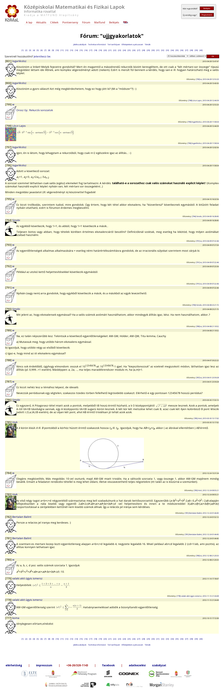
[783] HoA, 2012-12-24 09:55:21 (206, 490)
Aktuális (41, 22)
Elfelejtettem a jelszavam (132, 44)
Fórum (86, 22)
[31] (157, 50)
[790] (8, 309)
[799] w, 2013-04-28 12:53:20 (207, 79)
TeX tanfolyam (114, 44)
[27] (138, 50)
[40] (201, 50)
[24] (124, 50)
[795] (8, 199)
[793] (8, 244)
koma (15, 618)
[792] (8, 266)
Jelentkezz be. (42, 56)
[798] (8, 125)
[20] (105, 50)
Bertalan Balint (21, 516)
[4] (34, 50)
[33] (167, 50)
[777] (8, 618)
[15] (81, 50)
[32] (162, 50)
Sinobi (16, 220)
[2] (26, 50)
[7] (45, 50)
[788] (8, 360)
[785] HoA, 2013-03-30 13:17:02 (206, 418)
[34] (172, 50)
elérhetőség (14, 665)
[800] (8, 83)
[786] (8, 399)
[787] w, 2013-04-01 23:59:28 (207, 377)
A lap (29, 22)
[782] (8, 516)
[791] (8, 287)
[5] (38, 50)
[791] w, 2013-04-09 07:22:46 (207, 241)
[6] (41, 50)
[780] (8, 559)
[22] (114, 50)
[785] (8, 422)
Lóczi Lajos (19, 125)
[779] (8, 578)
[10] (57, 50)
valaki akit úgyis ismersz (27, 578)
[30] (153, 50)
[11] (62, 50)
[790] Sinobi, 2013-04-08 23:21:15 (205, 305)
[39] (196, 50)
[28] (143, 50)
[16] (86, 50)
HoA (14, 422)
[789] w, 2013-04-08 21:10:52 (207, 326)
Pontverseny (70, 22)
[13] (71, 50)
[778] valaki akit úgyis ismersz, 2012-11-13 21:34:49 (197, 596)
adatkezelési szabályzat (147, 665)
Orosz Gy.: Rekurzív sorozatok (34, 110)
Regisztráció (207, 15)
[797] (8, 147)
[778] (8, 599)
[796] (8, 165)
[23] (119, 50)
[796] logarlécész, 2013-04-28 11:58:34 (203, 122)
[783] (8, 494)
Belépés (206, 8)
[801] (8, 61)
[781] (8, 538)
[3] (30, 50)
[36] (181, 50)
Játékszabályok (79, 44)
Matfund (99, 22)
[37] (186, 50)
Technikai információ (97, 44)
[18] (95, 50)
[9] (53, 50)
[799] (8, 104)
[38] (191, 50)
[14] (76, 50)
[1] (22, 50)
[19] (100, 50)
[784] (8, 473)
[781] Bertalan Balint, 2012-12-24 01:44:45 (202, 513)
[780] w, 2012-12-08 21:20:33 (207, 555)
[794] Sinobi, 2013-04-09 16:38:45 (205, 216)
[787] (8, 381)
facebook (108, 665)
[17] (90, 50)
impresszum (44, 665)
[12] (66, 50)
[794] (8, 220)
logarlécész (19, 61)
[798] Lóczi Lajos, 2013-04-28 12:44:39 (203, 100)
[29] (148, 50)
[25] (129, 50)
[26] (133, 50)
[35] (177, 50)
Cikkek (54, 22)
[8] (49, 50)
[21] (109, 50)
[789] (8, 330)
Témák (148, 44)
